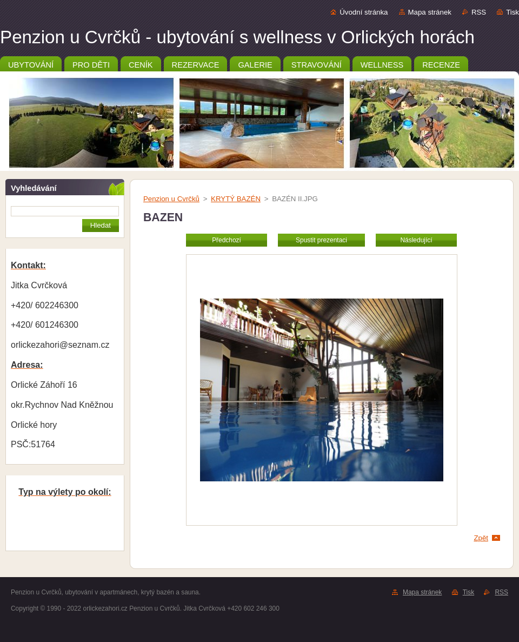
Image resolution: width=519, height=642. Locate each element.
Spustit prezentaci (321, 240)
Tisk (512, 12)
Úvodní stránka (364, 12)
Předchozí (226, 240)
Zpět (481, 538)
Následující (416, 240)
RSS (478, 12)
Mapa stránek (429, 12)
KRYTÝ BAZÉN (236, 199)
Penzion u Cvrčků (171, 199)
